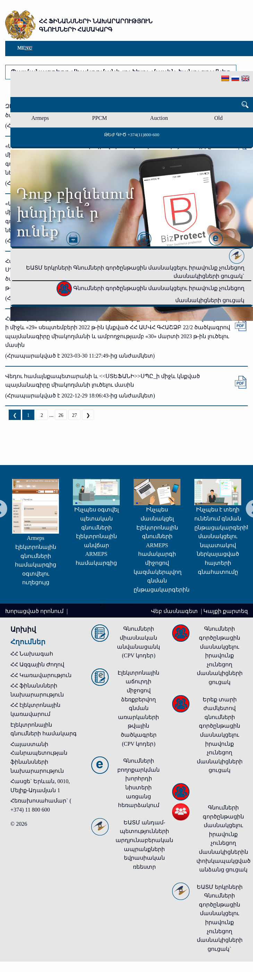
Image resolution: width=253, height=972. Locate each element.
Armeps (40, 118)
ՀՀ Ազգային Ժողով (37, 664)
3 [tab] (121, 604)
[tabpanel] (32, 536)
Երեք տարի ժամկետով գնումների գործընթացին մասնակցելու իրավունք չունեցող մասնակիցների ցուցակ (220, 735)
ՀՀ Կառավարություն (40, 675)
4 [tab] (131, 604)
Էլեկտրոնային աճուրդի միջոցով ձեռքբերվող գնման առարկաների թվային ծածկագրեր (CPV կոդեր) (138, 708)
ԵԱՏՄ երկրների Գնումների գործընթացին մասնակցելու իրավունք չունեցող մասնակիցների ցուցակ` (135, 266)
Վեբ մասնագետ (175, 611)
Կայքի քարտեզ (225, 611)
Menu (24, 48)
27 (74, 415)
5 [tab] (142, 604)
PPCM (99, 118)
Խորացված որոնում (35, 611)
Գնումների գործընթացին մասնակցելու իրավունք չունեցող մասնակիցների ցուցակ (220, 655)
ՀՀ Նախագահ (31, 654)
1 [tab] (100, 604)
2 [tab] (111, 604)
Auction (159, 118)
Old (218, 118)
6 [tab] (152, 604)
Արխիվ (23, 629)
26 (61, 415)
